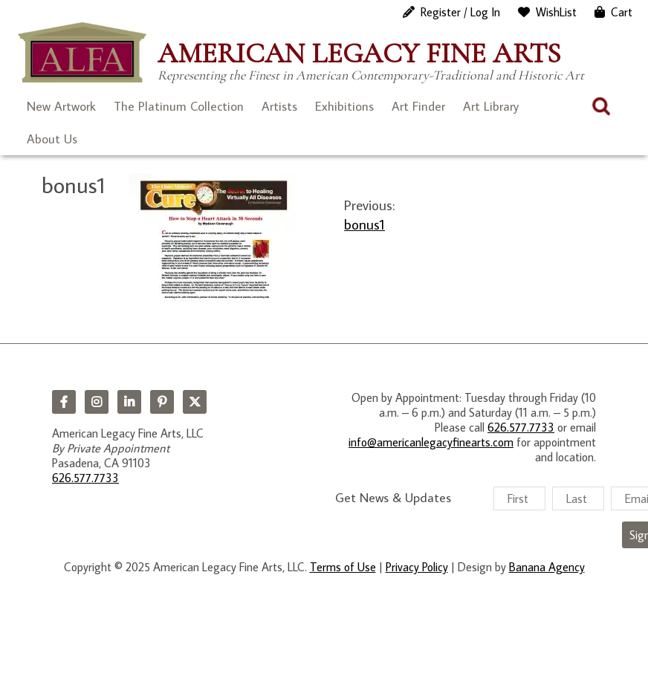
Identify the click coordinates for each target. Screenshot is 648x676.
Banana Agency (547, 566)
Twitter (195, 402)
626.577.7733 (85, 477)
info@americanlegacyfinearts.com (431, 442)
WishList (556, 12)
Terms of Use (343, 566)
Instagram (96, 402)
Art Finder (418, 106)
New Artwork (61, 106)
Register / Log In (460, 12)
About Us (52, 139)
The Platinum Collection (179, 106)
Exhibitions (344, 106)
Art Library (491, 106)
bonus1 (364, 224)
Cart (621, 12)
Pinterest (162, 402)
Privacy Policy (417, 566)
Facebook (64, 402)
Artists (279, 106)
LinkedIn (129, 402)
